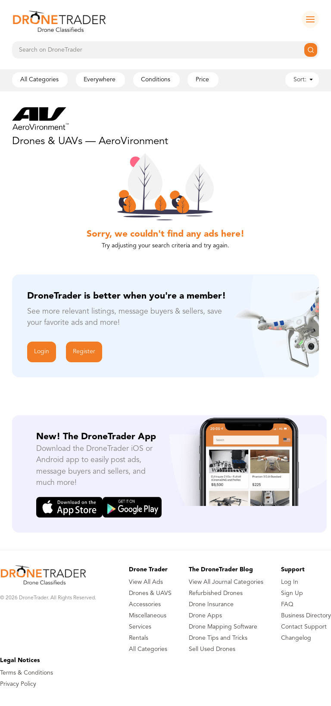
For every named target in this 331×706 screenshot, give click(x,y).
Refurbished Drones (216, 593)
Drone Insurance (211, 604)
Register (84, 351)
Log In (289, 582)
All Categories (148, 649)
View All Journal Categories (226, 582)
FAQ (287, 604)
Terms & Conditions (26, 673)
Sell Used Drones (212, 649)
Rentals (138, 638)
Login (41, 351)
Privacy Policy (18, 684)
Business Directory (306, 616)
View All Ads (146, 582)
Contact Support (304, 627)
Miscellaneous (147, 616)
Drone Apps (205, 616)
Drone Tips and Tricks (218, 638)
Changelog (296, 638)
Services (140, 627)
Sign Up (292, 593)
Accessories (145, 604)
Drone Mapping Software (223, 627)
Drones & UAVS (150, 593)
